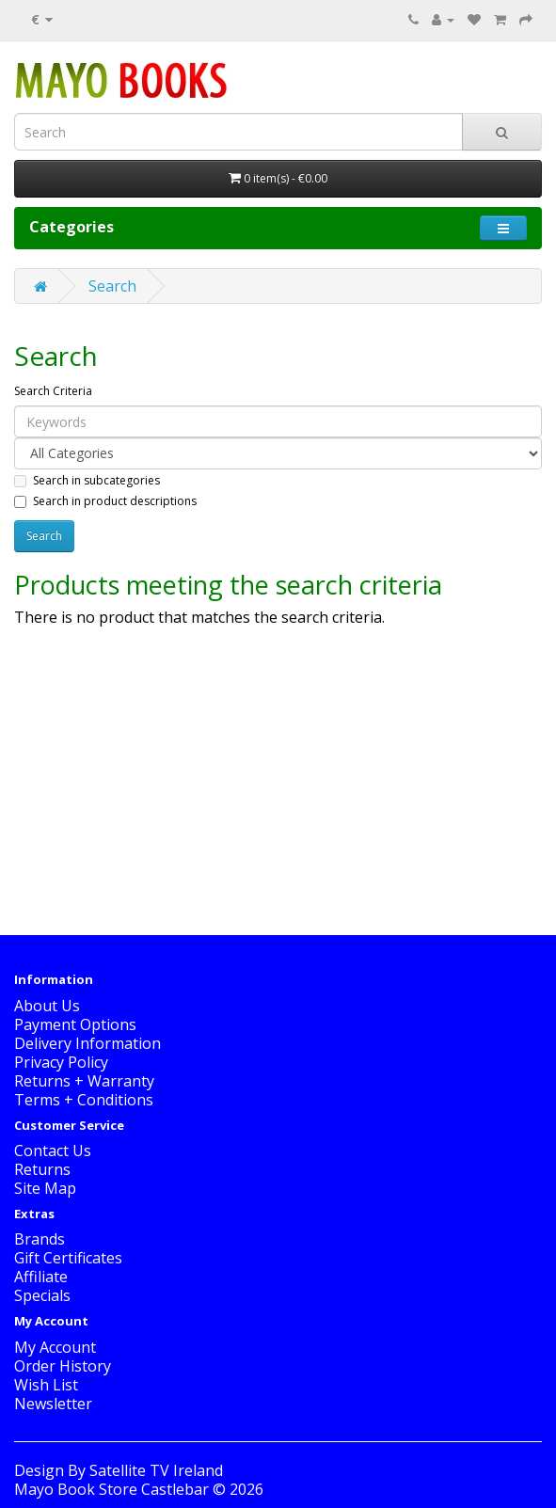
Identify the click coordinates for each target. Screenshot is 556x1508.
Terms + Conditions (83, 1099)
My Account (55, 1347)
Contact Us (52, 1150)
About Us (47, 1005)
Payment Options (75, 1024)
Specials (42, 1295)
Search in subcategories (87, 480)
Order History (62, 1366)
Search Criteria (53, 391)
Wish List (46, 1384)
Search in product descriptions (105, 501)
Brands (39, 1239)
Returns (42, 1169)
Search (112, 286)
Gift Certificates (68, 1257)
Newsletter (53, 1403)
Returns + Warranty (84, 1081)
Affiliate (41, 1276)
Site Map (45, 1188)
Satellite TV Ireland (156, 1470)
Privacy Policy (61, 1062)
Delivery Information (87, 1043)
